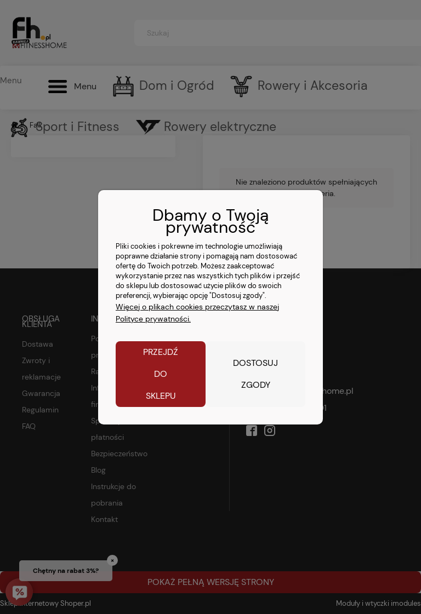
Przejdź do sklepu (160, 373)
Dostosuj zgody (255, 374)
